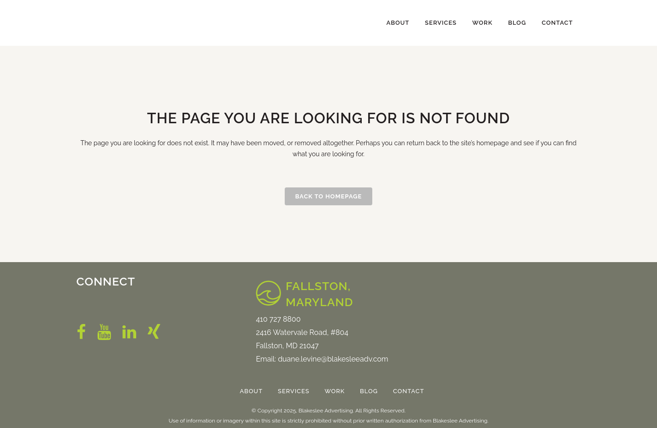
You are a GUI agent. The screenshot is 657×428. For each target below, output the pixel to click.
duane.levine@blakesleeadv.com (333, 359)
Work (335, 391)
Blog (369, 391)
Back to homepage (328, 196)
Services (293, 391)
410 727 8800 (278, 319)
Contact (408, 391)
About (251, 391)
